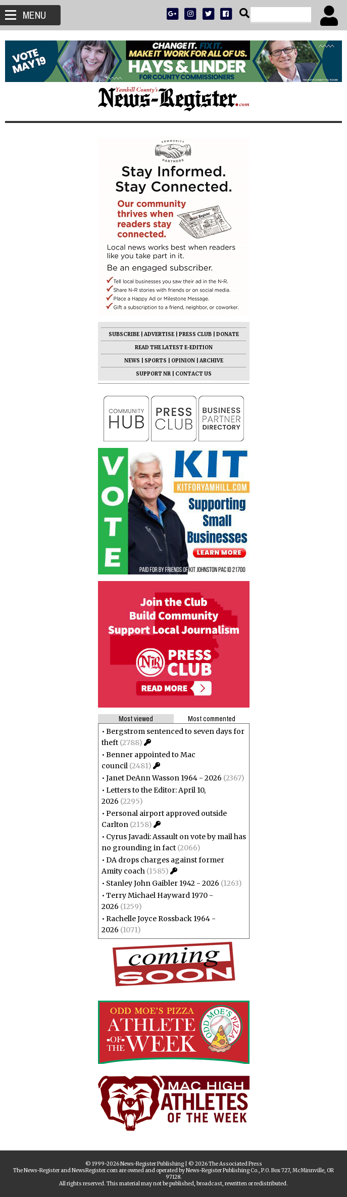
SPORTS (155, 360)
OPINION (183, 360)
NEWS (132, 360)
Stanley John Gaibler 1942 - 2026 (162, 883)
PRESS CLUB (195, 334)
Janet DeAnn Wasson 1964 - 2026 (164, 777)
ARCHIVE (211, 360)
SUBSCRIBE (124, 334)
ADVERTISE (159, 334)
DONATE (227, 334)
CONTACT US (193, 373)
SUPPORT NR (153, 373)
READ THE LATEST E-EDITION (174, 347)
